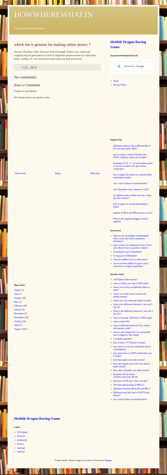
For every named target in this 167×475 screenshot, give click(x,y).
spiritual (21, 451)
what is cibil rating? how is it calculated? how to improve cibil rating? (132, 333)
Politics (20, 444)
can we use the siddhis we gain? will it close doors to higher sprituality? (130, 264)
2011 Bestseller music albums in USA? (131, 189)
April (16, 325)
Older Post (95, 173)
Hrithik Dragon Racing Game (37, 418)
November (19, 317)
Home (58, 173)
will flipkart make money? (125, 279)
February (18, 305)
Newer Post (20, 173)
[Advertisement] (38, 229)
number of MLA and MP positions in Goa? (132, 213)
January (17, 298)
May (16, 302)
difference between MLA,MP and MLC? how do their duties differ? (132, 147)
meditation (22, 440)
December (19, 313)
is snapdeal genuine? (122, 339)
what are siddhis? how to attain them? (130, 259)
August (17, 290)
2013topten (22, 432)
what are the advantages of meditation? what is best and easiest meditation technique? (131, 239)
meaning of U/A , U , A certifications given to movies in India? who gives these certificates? (133, 166)
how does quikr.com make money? (129, 360)
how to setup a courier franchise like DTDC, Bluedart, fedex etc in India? (130, 156)
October (18, 321)
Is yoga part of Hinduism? (125, 256)
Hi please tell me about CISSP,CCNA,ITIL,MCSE (125, 375)
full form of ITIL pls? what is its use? (130, 381)
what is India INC (121, 321)
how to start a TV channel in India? (129, 342)
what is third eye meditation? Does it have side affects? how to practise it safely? (132, 246)
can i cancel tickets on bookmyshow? (130, 183)
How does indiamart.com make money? (131, 370)
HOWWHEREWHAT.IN (53, 14)
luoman (88, 460)
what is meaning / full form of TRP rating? (132, 318)
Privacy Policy (120, 85)
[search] (134, 66)
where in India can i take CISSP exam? (131, 283)
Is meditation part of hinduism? (127, 252)
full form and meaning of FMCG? (128, 385)
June (16, 294)
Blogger (108, 460)
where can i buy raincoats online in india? (132, 300)
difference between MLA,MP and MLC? (132, 388)
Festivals (21, 436)
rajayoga (21, 448)
